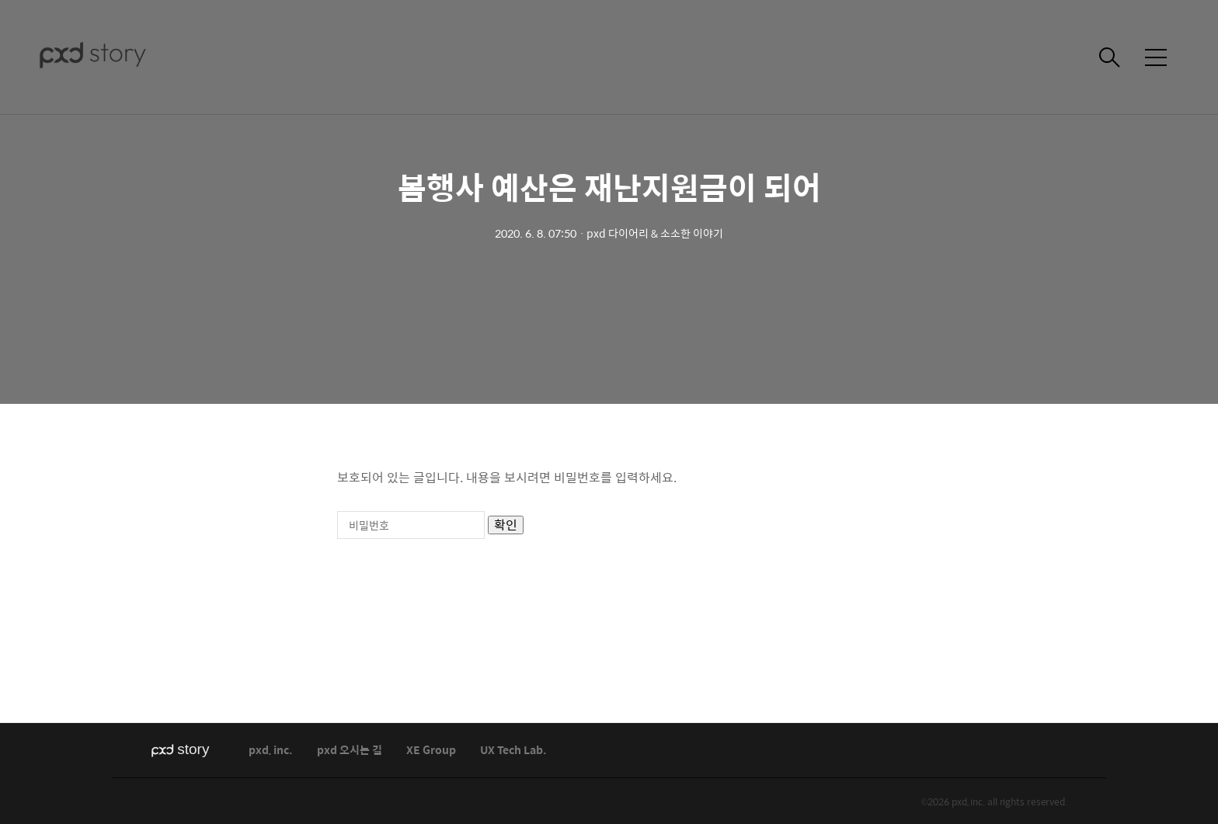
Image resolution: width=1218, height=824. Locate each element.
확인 (505, 525)
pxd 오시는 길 (349, 750)
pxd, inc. (271, 750)
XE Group (431, 750)
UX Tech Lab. (513, 750)
